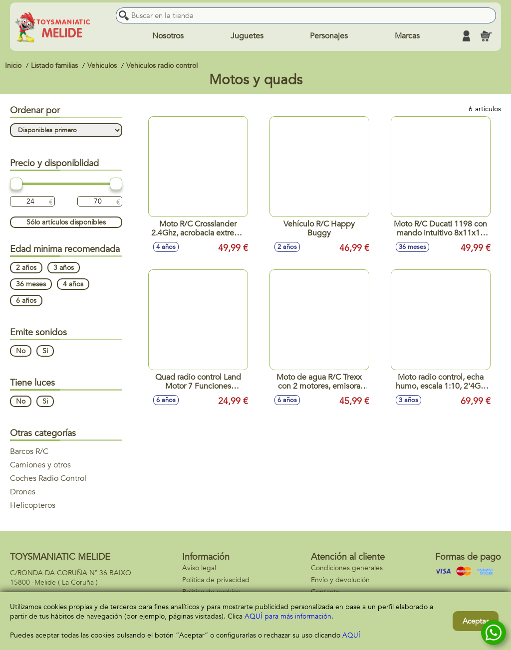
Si (45, 351)
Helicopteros (32, 505)
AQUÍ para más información (288, 616)
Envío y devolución (340, 580)
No (20, 351)
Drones (22, 491)
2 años (26, 267)
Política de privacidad (216, 580)
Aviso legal (199, 568)
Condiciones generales (347, 568)
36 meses (31, 284)
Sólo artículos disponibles (66, 222)
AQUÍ (351, 635)
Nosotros (168, 35)
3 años (63, 267)
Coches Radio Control (48, 478)
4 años (73, 284)
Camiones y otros (40, 464)
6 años (26, 300)
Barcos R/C (29, 451)
